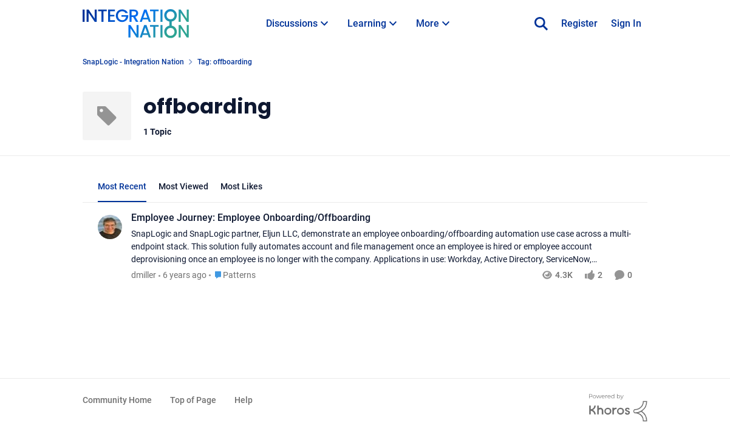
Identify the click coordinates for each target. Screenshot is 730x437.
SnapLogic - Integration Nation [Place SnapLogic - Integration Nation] (133, 62)
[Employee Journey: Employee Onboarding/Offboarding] (381, 247)
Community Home (117, 400)
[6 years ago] (182, 275)
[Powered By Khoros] (618, 408)
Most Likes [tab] (241, 186)
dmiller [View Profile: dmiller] (143, 275)
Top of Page (193, 400)
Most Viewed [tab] (183, 186)
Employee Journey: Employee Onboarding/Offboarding (250, 217)
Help (243, 400)
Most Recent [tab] (122, 186)
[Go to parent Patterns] (232, 275)
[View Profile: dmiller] (110, 227)
